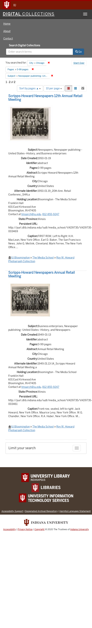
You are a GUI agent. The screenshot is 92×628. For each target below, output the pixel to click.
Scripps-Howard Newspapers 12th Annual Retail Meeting (45, 98)
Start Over (78, 63)
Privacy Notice (25, 529)
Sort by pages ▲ (30, 88)
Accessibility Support (12, 511)
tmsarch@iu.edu (31, 214)
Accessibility (9, 529)
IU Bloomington (20, 257)
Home (6, 23)
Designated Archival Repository (41, 511)
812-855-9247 (50, 214)
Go (78, 51)
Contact (8, 38)
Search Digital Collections (24, 45)
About (6, 31)
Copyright (39, 529)
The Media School (43, 257)
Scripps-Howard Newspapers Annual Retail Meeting (41, 274)
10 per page (54, 88)
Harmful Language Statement (75, 511)
